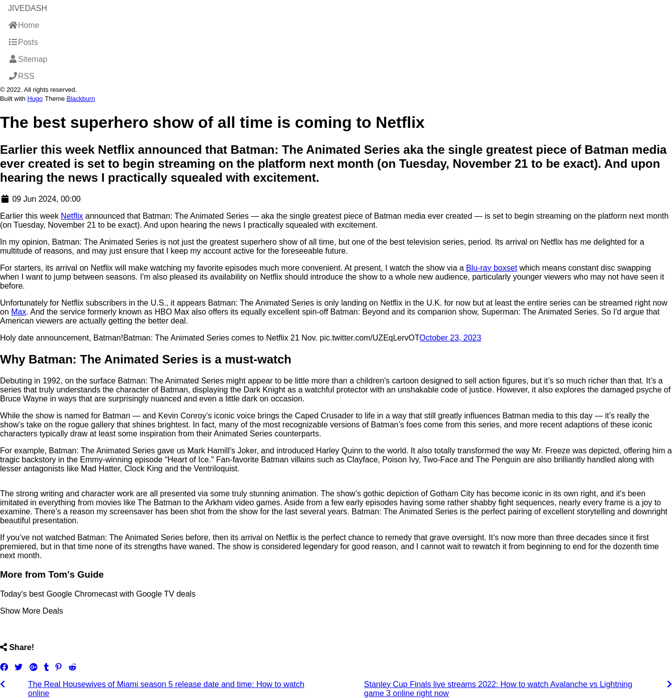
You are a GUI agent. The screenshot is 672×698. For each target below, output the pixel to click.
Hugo (35, 98)
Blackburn (80, 98)
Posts (23, 42)
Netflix (72, 216)
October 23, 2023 (451, 338)
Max (18, 312)
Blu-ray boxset (491, 268)
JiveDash (27, 8)
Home (23, 25)
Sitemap (27, 59)
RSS (21, 76)
